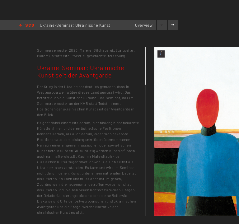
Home (26, 25)
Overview (143, 25)
